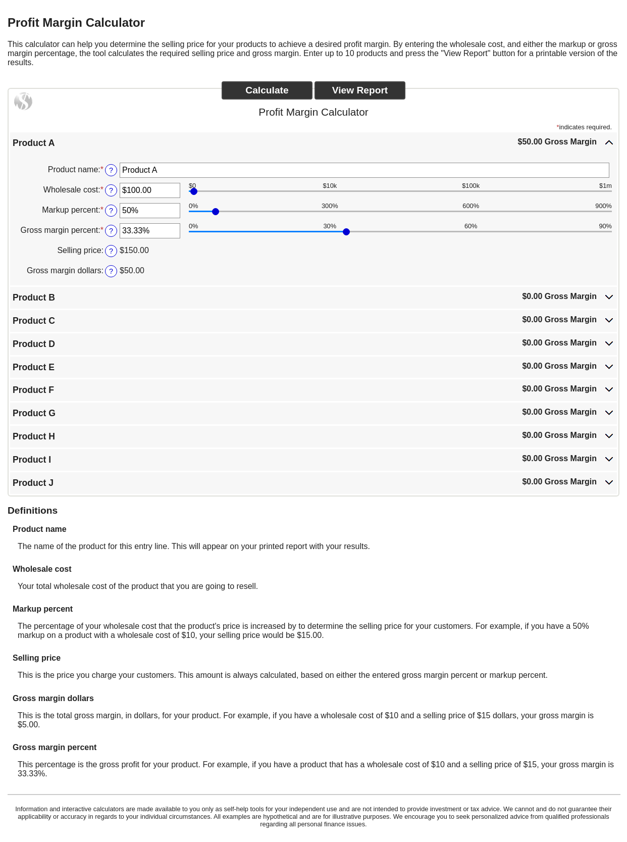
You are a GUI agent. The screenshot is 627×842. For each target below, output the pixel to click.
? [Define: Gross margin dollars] (111, 271)
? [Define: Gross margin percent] (111, 231)
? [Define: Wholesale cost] (111, 190)
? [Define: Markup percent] (111, 211)
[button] (313, 142)
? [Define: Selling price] (111, 251)
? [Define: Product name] (111, 170)
